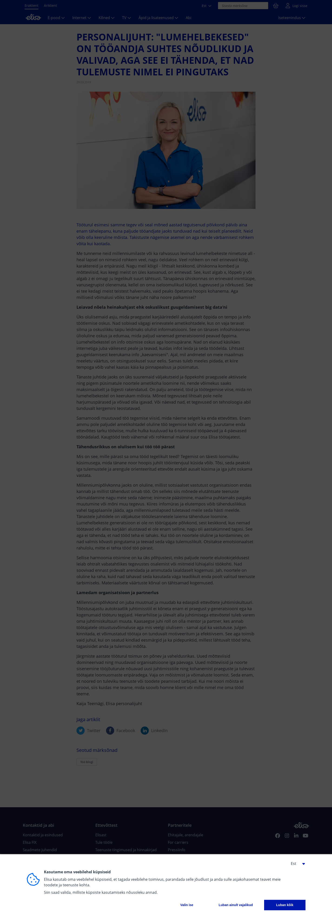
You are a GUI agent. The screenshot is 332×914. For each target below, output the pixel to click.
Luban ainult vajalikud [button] (236, 905)
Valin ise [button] (186, 905)
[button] (296, 863)
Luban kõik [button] (284, 905)
